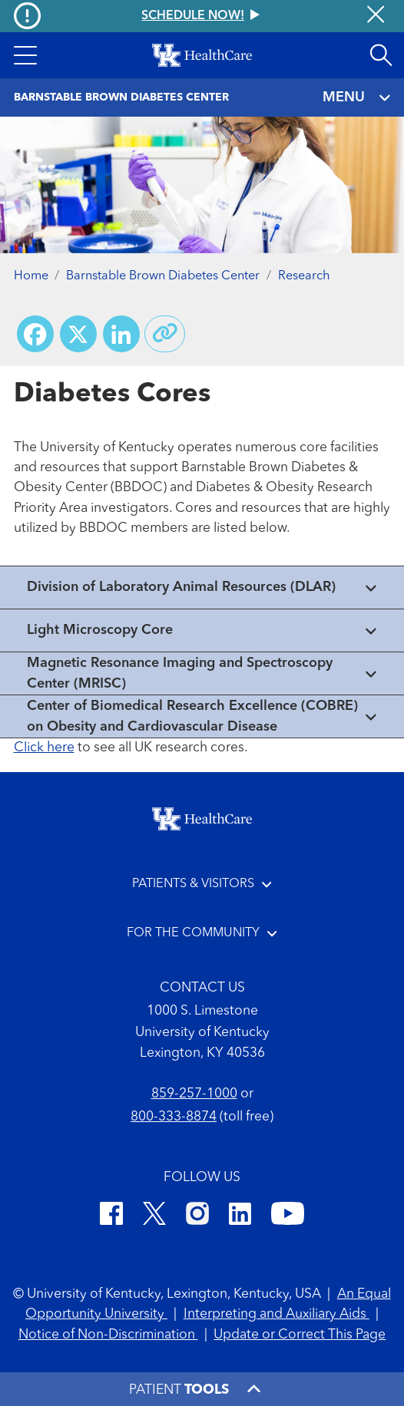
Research (303, 276)
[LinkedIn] (240, 1216)
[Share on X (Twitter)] (78, 333)
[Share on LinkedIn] (121, 333)
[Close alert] (375, 16)
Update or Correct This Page (300, 1335)
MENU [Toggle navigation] (356, 98)
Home (31, 276)
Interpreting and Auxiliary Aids (276, 1314)
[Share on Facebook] (35, 333)
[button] (25, 55)
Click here (44, 747)
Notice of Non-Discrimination (108, 1335)
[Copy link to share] (165, 333)
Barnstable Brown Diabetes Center (163, 276)
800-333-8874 (174, 1117)
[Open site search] (381, 55)
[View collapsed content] (202, 587)
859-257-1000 (194, 1094)
